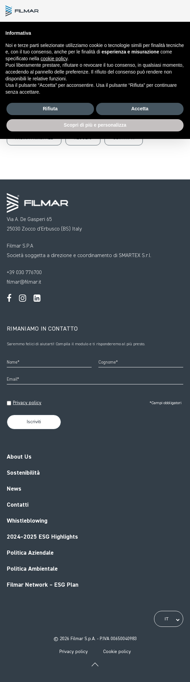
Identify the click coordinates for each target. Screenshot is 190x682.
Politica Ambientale (32, 569)
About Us (19, 457)
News (14, 489)
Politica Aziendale (30, 553)
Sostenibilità (23, 473)
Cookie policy (117, 651)
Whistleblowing (27, 521)
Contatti (17, 505)
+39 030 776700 (24, 272)
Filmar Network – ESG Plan (42, 585)
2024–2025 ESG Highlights (42, 537)
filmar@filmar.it (24, 282)
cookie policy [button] (54, 58)
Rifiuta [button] (50, 108)
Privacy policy (27, 402)
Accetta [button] (140, 108)
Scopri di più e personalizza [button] (95, 125)
